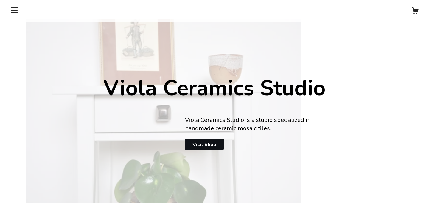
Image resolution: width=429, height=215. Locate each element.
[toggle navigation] (14, 10)
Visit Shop (204, 144)
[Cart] (415, 11)
